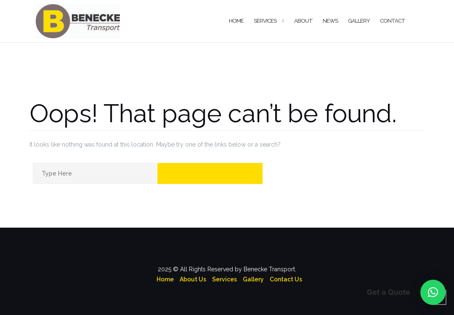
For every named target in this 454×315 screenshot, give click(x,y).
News (330, 21)
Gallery (359, 21)
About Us (193, 279)
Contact (392, 21)
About (303, 21)
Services (265, 21)
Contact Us (286, 279)
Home (236, 21)
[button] (433, 292)
